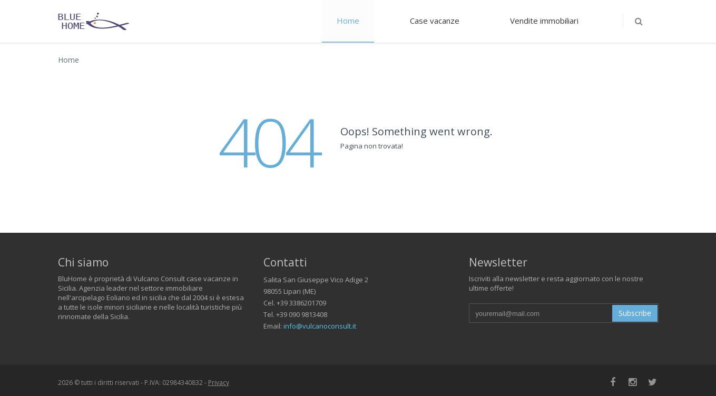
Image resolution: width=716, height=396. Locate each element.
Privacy (218, 382)
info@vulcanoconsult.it (319, 326)
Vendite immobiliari (544, 20)
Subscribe (635, 313)
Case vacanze (434, 20)
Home (348, 20)
